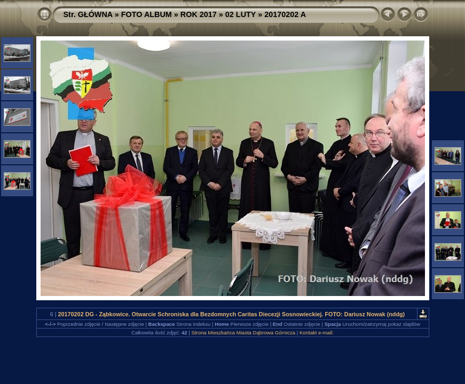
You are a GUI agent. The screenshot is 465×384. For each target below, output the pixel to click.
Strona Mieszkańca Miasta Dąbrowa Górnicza (243, 332)
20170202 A (285, 14)
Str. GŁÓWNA (88, 14)
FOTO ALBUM (146, 14)
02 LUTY (240, 14)
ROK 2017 (198, 14)
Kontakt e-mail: (317, 332)
